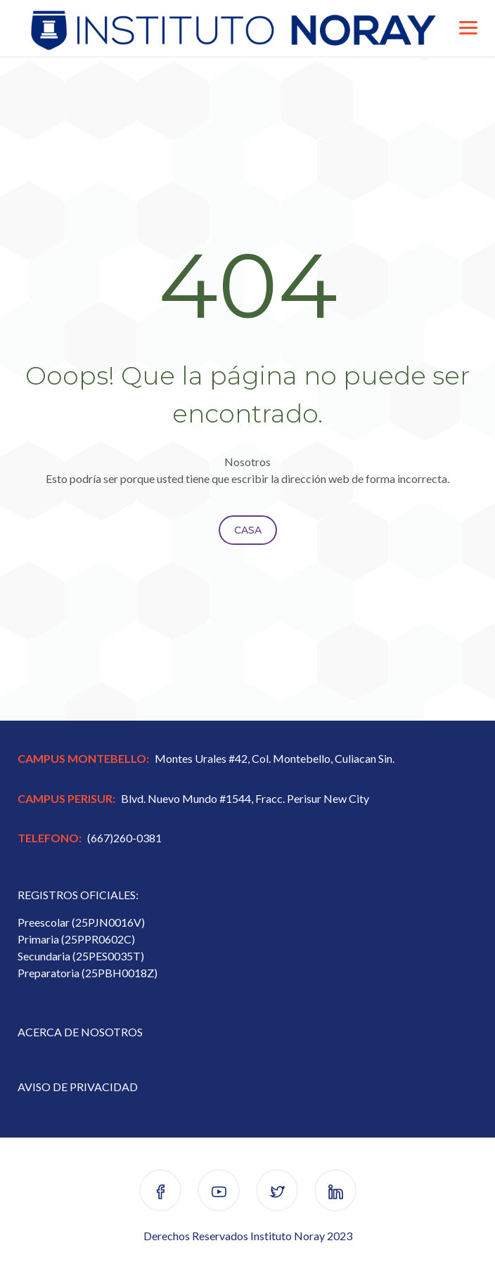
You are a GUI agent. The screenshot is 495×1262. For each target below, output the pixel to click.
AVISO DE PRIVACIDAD (78, 1086)
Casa (248, 530)
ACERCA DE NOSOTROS (80, 1031)
